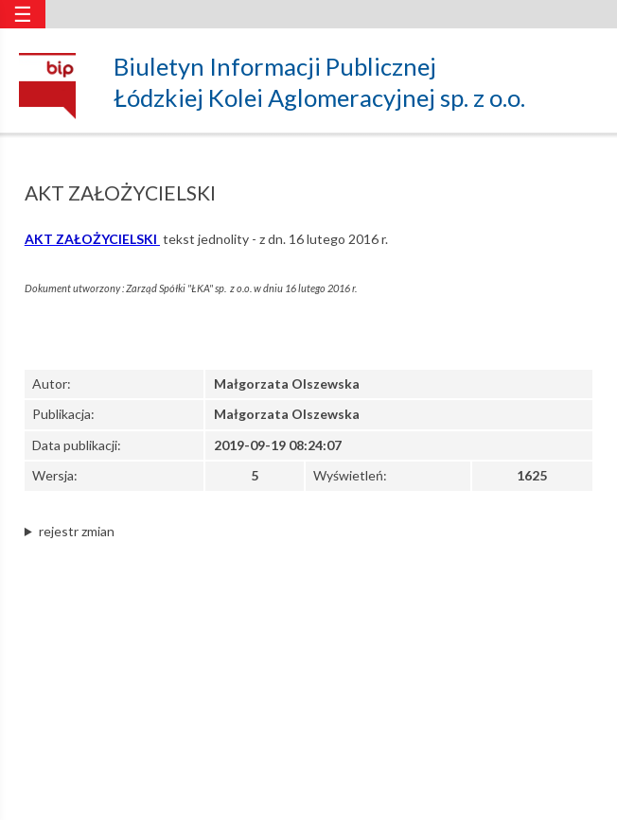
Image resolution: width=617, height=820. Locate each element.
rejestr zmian (77, 531)
